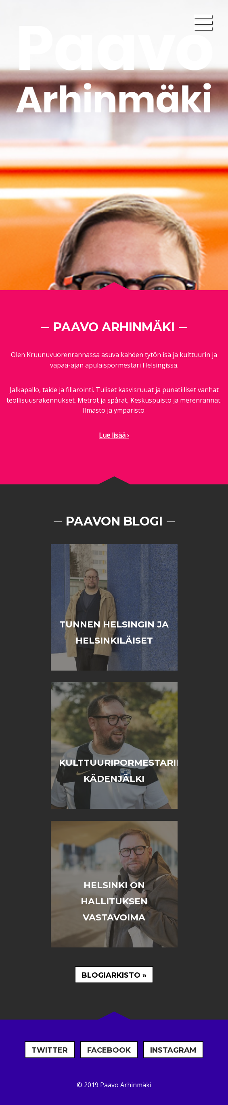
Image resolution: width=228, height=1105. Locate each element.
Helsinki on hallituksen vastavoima (114, 901)
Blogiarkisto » (114, 975)
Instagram (173, 1050)
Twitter (49, 1050)
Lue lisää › (114, 435)
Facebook (109, 1050)
